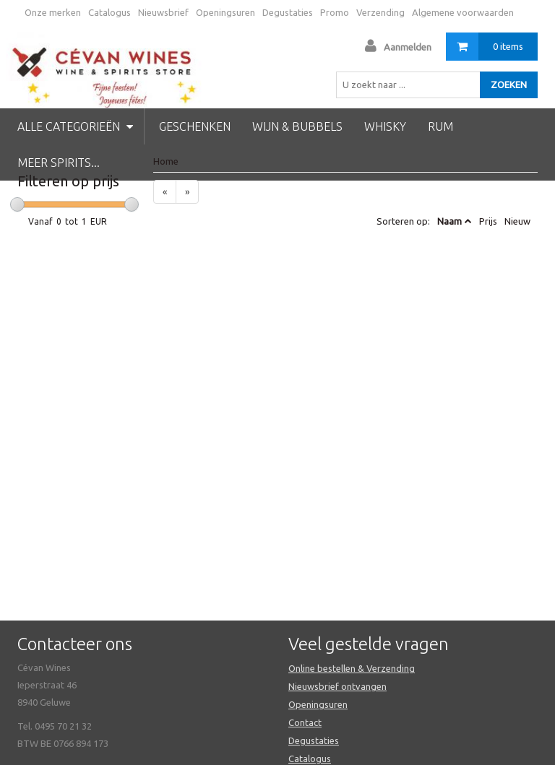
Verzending (380, 12)
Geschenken (195, 126)
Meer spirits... (58, 162)
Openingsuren (225, 12)
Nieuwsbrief (163, 12)
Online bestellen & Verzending (351, 668)
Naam (449, 221)
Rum (440, 126)
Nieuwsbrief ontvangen (337, 686)
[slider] (17, 204)
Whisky (385, 126)
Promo (334, 12)
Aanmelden (407, 47)
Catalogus (109, 12)
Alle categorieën (75, 126)
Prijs (488, 221)
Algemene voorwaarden (463, 12)
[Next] (187, 192)
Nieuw (517, 221)
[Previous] (164, 192)
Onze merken (53, 12)
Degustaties (287, 12)
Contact (305, 722)
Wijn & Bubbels (297, 126)
